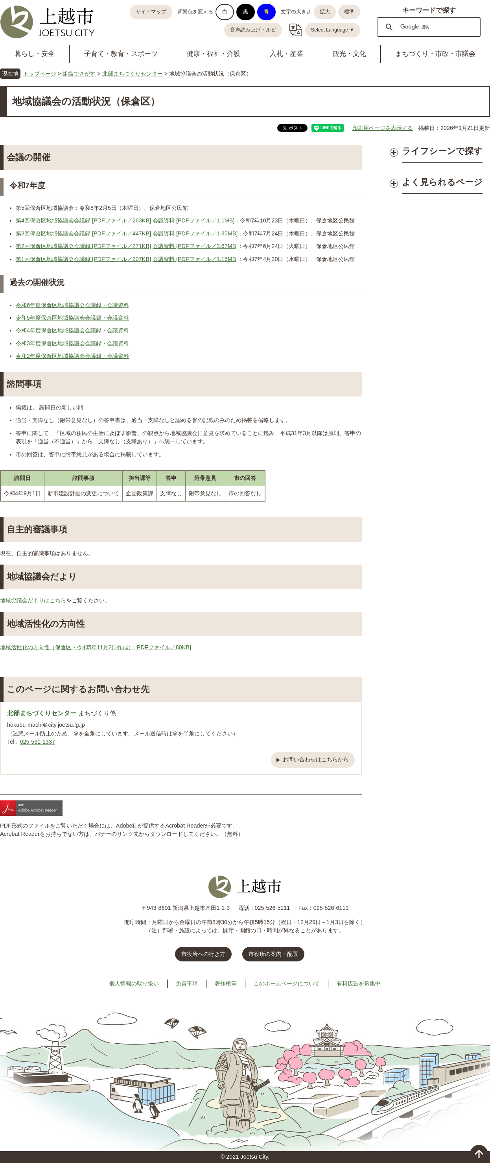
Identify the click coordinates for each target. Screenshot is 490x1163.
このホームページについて (287, 983)
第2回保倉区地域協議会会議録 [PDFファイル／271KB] (83, 246)
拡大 (325, 12)
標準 (349, 12)
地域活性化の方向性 (46, 624)
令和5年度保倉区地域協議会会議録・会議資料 (72, 318)
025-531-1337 (37, 742)
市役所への (203, 954)
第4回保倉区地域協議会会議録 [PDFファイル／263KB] (83, 220)
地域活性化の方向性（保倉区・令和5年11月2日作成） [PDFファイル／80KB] (95, 647)
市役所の (273, 954)
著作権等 (226, 983)
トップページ (39, 73)
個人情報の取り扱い (134, 983)
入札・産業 (286, 53)
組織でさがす (79, 73)
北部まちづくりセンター (132, 73)
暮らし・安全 (35, 53)
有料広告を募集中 (359, 983)
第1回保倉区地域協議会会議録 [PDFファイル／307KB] (83, 259)
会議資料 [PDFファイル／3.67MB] (195, 246)
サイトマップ (151, 12)
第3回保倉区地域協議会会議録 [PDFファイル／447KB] (83, 233)
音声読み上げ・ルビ (253, 30)
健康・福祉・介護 (213, 53)
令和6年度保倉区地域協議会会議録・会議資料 (72, 305)
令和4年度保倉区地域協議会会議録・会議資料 (72, 330)
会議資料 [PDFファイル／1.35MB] (195, 233)
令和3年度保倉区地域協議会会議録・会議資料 (72, 343)
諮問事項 (24, 384)
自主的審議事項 (37, 529)
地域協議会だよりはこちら (33, 600)
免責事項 (187, 983)
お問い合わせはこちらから (316, 759)
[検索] (427, 26)
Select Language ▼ (333, 30)
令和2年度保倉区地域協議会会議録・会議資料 (72, 356)
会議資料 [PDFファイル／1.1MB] (193, 220)
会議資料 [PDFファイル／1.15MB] (195, 259)
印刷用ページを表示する (382, 128)
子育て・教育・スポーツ (121, 53)
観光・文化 (349, 53)
